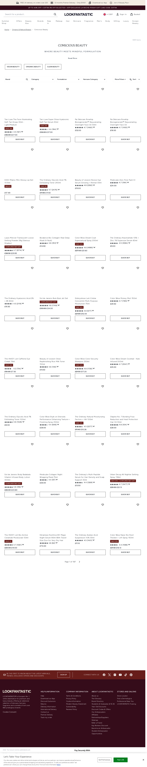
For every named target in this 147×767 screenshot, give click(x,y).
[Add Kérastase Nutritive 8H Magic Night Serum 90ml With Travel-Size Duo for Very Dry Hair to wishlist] (67, 606)
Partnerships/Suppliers (100, 717)
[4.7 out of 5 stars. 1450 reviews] (119, 229)
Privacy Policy (71, 699)
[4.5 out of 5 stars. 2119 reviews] (13, 405)
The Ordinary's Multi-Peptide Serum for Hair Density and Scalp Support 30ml (90, 578)
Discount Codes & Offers (101, 709)
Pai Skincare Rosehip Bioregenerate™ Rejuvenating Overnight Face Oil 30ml (88, 223)
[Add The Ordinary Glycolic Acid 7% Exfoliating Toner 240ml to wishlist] (67, 251)
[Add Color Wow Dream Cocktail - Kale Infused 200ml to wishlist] (138, 430)
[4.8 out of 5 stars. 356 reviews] (13, 588)
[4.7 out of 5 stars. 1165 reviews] (118, 402)
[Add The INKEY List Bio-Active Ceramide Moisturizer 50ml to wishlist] (32, 606)
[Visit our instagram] (115, 674)
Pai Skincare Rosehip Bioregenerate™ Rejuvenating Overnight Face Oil (123, 223)
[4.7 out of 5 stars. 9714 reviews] (13, 351)
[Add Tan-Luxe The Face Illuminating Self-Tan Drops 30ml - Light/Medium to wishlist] (32, 190)
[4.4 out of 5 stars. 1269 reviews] (84, 584)
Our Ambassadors (99, 712)
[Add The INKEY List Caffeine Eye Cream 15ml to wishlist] (32, 430)
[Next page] (79, 663)
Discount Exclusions (48, 701)
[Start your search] (31, 14)
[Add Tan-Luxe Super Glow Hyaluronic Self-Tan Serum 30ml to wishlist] (67, 190)
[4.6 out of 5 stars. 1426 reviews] (13, 523)
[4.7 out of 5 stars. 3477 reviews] (119, 585)
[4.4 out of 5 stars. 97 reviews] (47, 581)
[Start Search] (55, 14)
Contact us (45, 712)
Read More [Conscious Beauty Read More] (72, 99)
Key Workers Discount (100, 726)
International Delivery (48, 709)
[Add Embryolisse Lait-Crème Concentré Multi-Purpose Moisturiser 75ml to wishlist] (102, 369)
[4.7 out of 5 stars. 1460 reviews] (84, 229)
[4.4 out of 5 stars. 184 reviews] (48, 231)
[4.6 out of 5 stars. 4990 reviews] (84, 349)
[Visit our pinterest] (131, 674)
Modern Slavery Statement (76, 704)
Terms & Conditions (73, 696)
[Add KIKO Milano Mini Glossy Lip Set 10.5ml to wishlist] (32, 251)
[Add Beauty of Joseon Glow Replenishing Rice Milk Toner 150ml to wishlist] (67, 430)
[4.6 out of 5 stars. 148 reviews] (48, 468)
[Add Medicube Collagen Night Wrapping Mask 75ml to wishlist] (67, 545)
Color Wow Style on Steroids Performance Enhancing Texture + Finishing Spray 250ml (55, 521)
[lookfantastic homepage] (79, 14)
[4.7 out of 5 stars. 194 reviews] (118, 284)
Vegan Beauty (13, 108)
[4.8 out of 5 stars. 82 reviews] (47, 644)
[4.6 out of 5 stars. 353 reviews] (48, 344)
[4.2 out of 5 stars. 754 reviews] (13, 470)
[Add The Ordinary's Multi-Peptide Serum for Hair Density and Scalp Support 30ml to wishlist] (102, 545)
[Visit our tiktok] (125, 674)
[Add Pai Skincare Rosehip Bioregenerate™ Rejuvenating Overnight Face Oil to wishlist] (138, 190)
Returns (43, 704)
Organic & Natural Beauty (21, 30)
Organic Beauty (33, 108)
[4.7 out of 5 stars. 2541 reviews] (118, 465)
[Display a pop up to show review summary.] (22, 233)
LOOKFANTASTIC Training (126, 704)
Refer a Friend (97, 723)
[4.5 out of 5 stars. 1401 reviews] (83, 641)
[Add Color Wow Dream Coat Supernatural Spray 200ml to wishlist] (102, 309)
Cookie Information (73, 701)
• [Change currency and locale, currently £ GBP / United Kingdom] (108, 14)
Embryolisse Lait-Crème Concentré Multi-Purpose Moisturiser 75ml (86, 402)
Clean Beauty (53, 108)
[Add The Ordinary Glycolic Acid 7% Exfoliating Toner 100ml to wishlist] (32, 487)
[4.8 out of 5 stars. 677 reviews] (83, 412)
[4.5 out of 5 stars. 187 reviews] (13, 233)
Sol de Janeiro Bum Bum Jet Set (54, 400)
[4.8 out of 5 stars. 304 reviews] (118, 526)
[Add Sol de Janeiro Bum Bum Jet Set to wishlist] (67, 369)
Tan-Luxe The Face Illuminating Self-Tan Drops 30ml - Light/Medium (18, 223)
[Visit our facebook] (104, 674)
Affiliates (95, 715)
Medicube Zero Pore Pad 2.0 (122, 281)
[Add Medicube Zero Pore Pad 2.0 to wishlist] (138, 251)
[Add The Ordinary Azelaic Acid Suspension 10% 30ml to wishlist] (102, 606)
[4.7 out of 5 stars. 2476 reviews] (48, 291)
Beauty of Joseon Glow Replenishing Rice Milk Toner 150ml (52, 463)
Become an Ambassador (101, 728)
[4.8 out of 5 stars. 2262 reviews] (84, 287)
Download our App (48, 699)
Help (42, 696)
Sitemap (95, 720)
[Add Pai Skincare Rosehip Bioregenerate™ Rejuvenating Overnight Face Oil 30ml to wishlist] (102, 190)
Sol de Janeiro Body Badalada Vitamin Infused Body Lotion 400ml (17, 578)
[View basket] (135, 14)
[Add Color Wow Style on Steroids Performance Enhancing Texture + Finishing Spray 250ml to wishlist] (67, 487)
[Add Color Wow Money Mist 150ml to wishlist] (138, 369)
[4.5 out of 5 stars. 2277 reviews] (83, 528)
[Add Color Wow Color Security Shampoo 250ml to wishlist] (102, 430)
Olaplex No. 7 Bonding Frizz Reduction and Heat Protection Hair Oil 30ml (124, 521)
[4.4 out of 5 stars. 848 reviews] (48, 526)
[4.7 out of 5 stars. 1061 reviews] (13, 646)
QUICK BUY (19, 241)
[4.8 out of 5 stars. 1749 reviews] (48, 407)
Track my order (46, 717)
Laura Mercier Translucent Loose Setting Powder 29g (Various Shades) (19, 342)
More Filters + (120, 120)
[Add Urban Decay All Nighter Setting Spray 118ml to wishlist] (138, 545)
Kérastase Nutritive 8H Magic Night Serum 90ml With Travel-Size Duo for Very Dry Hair (53, 639)
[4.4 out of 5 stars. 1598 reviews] (119, 646)
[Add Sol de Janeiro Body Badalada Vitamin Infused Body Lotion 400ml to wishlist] (32, 545)
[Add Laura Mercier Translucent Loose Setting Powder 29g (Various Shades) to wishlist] (32, 309)
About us (95, 696)
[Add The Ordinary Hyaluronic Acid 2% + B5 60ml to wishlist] (32, 369)
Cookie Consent (9, 712)
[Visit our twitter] (109, 674)
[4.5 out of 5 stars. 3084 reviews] (119, 344)
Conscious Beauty (72, 86)
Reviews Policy (71, 709)
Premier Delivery (47, 715)
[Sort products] (135, 120)
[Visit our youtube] (120, 674)
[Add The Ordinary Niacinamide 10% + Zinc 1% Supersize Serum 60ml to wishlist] (138, 309)
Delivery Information (48, 707)
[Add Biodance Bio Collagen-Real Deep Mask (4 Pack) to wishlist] (67, 309)
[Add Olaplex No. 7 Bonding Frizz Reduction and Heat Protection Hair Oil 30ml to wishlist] (138, 487)
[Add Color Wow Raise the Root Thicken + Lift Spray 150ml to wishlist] (138, 606)
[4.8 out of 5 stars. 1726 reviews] (83, 470)
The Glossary (96, 699)
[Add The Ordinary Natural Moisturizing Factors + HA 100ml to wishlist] (102, 487)
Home (7, 30)
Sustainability (71, 707)
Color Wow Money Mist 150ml (123, 400)
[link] (121, 14)
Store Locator (122, 696)
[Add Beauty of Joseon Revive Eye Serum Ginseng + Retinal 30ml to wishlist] (102, 251)
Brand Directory (98, 701)
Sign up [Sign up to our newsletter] (63, 675)
